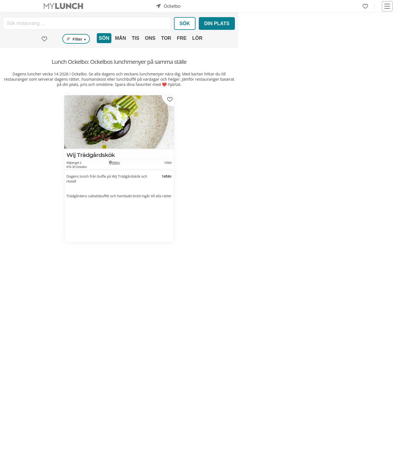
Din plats (217, 23)
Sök (184, 23)
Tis (135, 38)
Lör (197, 38)
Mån (120, 38)
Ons (150, 38)
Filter (76, 39)
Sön (104, 38)
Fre (182, 38)
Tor (166, 38)
